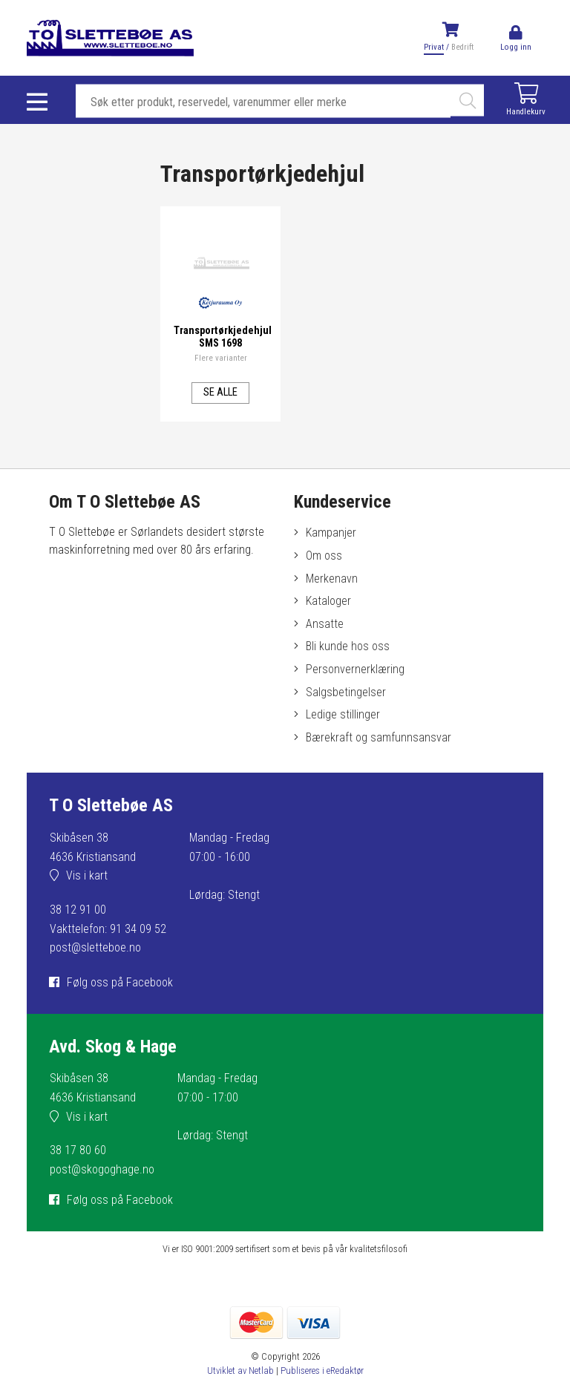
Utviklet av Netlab (240, 1370)
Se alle (220, 391)
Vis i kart (87, 875)
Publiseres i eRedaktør (322, 1370)
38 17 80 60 (78, 1150)
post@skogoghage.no (102, 1169)
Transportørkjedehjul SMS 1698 (224, 336)
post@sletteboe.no (95, 947)
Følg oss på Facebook (120, 982)
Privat (434, 47)
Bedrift (462, 47)
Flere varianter (220, 357)
